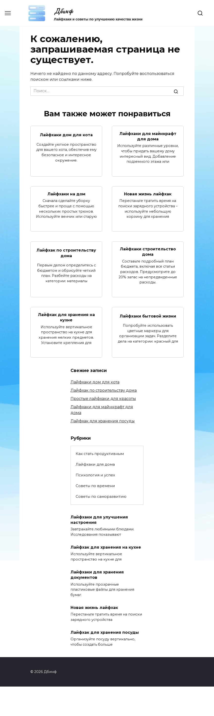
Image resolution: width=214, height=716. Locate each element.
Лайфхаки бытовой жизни (148, 316)
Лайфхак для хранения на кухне (66, 317)
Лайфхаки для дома (95, 464)
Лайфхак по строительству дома (66, 253)
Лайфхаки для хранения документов (97, 575)
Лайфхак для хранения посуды (103, 421)
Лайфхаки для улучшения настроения (99, 520)
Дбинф (63, 11)
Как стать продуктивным (100, 453)
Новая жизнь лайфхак (147, 194)
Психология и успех (95, 475)
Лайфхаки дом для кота (66, 135)
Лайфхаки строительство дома (148, 252)
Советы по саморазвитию (101, 496)
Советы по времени (95, 485)
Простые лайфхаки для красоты (103, 398)
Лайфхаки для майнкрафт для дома (147, 136)
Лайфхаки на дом (66, 194)
